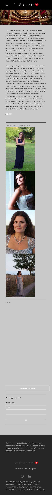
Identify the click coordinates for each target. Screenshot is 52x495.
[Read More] (9, 114)
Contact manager (27, 388)
